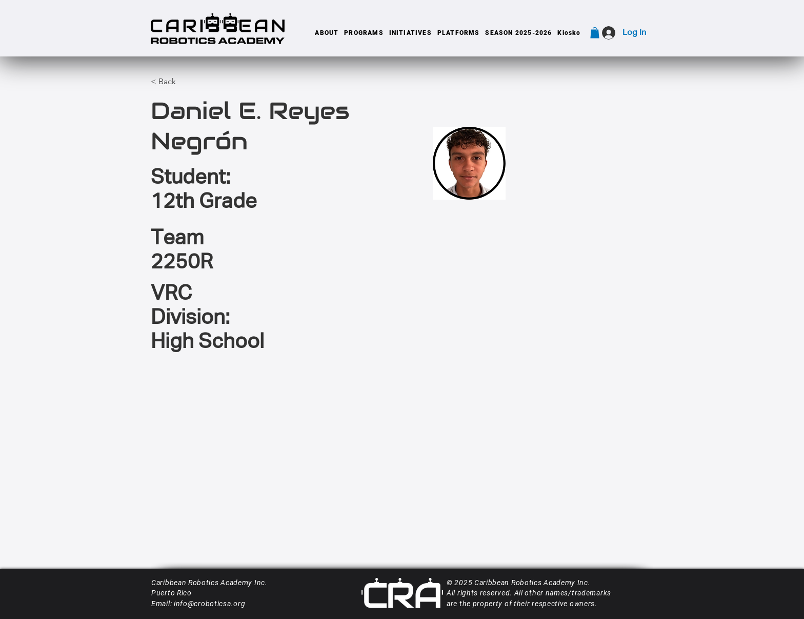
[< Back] (168, 81)
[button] (326, 33)
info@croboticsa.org (209, 603)
